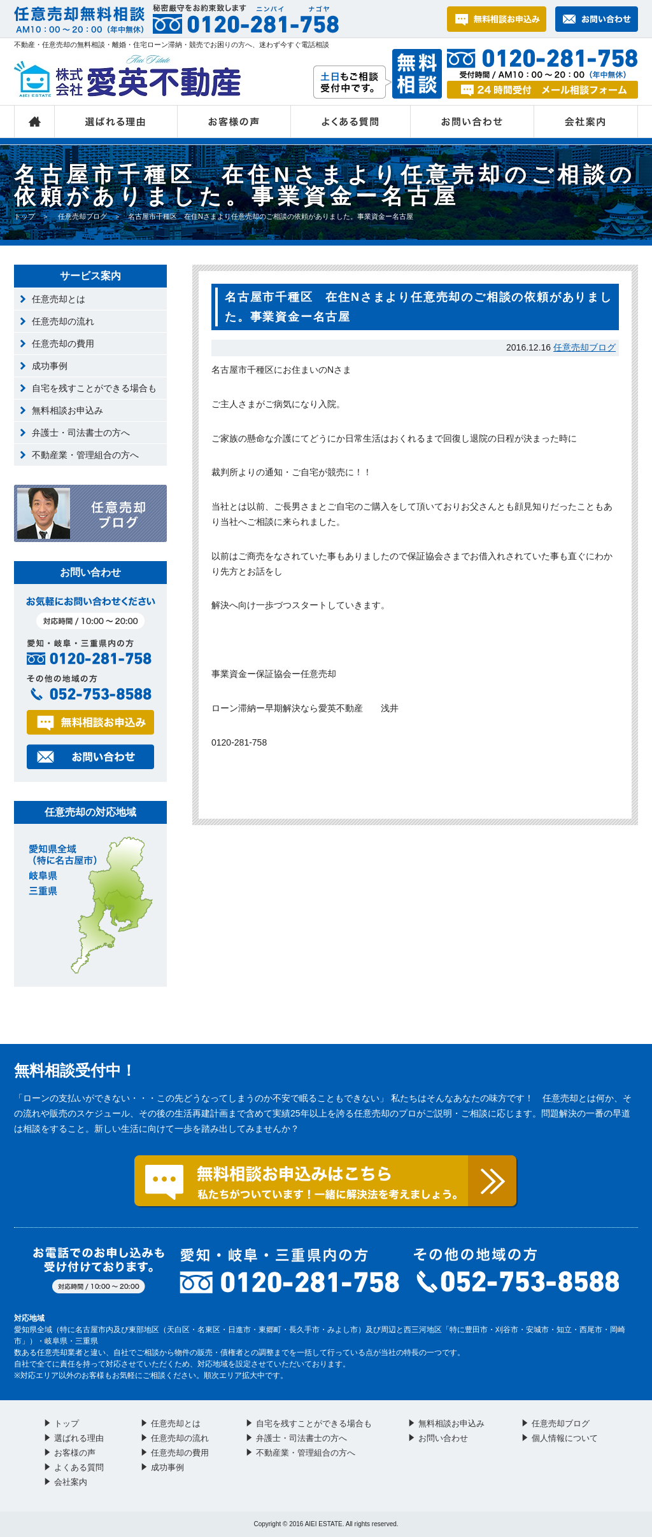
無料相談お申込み (67, 410)
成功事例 (49, 366)
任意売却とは (58, 299)
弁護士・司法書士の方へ (81, 433)
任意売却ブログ (82, 216)
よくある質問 (351, 121)
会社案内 (586, 121)
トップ (34, 121)
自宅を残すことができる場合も (94, 388)
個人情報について (565, 1438)
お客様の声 (234, 121)
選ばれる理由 (116, 121)
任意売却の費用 (63, 343)
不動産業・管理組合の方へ (85, 455)
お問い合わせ (472, 121)
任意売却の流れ (63, 321)
